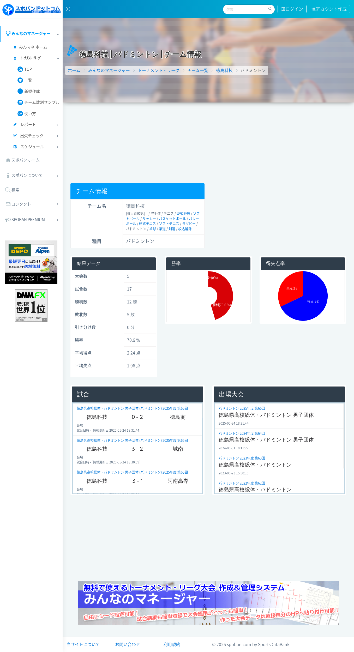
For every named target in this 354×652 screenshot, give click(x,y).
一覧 (24, 80)
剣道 (172, 229)
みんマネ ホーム (29, 47)
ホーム (74, 70)
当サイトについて (83, 644)
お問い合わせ (127, 644)
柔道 (162, 229)
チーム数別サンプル (38, 102)
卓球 (152, 229)
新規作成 (28, 91)
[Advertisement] (208, 141)
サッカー (149, 218)
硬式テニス (147, 223)
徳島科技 (224, 70)
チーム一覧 (197, 70)
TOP (24, 69)
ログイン (292, 9)
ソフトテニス (169, 223)
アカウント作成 (329, 9)
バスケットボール (172, 218)
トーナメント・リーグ (158, 70)
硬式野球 (183, 213)
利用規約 (172, 644)
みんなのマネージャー (109, 70)
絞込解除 (185, 229)
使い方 (26, 113)
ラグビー (189, 223)
